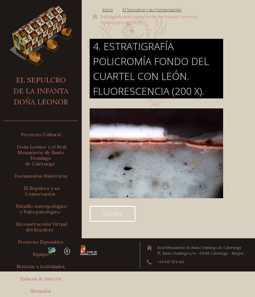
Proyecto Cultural (41, 135)
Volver (112, 213)
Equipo (41, 254)
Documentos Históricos (40, 176)
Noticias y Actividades (41, 266)
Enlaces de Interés (40, 279)
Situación (41, 291)
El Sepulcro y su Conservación (41, 191)
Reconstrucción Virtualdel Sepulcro (41, 227)
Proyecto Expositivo (40, 242)
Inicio (107, 10)
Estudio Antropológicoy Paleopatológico (41, 209)
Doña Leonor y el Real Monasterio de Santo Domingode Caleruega (41, 155)
